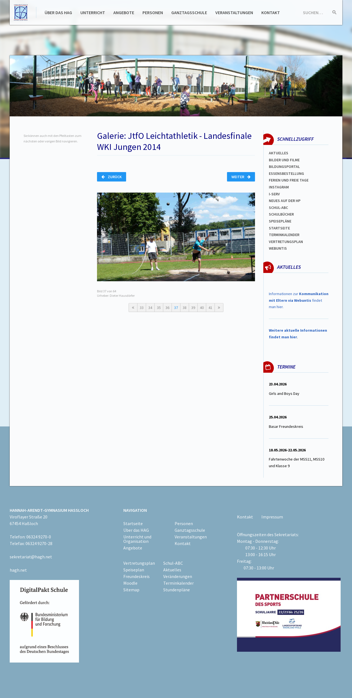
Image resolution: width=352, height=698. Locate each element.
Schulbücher (281, 214)
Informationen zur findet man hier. (298, 300)
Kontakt (270, 12)
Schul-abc (278, 207)
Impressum (272, 517)
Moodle (130, 583)
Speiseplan (133, 569)
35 (159, 307)
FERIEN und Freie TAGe (288, 180)
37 (176, 307)
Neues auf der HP (284, 200)
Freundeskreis (136, 576)
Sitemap (131, 589)
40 (202, 307)
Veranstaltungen (234, 12)
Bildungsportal (284, 166)
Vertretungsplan (286, 241)
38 (185, 307)
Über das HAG (58, 12)
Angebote (123, 12)
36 (167, 307)
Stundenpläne (176, 589)
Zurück (111, 176)
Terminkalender (284, 234)
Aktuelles (278, 152)
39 (193, 307)
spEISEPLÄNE (280, 221)
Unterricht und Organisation (137, 539)
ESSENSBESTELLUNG (286, 173)
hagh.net (18, 570)
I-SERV (274, 193)
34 (150, 307)
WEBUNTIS (278, 248)
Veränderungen (177, 576)
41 (210, 307)
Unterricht (92, 12)
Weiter (241, 176)
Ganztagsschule (189, 12)
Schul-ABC (173, 563)
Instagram (279, 187)
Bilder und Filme (284, 159)
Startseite (279, 228)
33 (142, 307)
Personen (152, 12)
